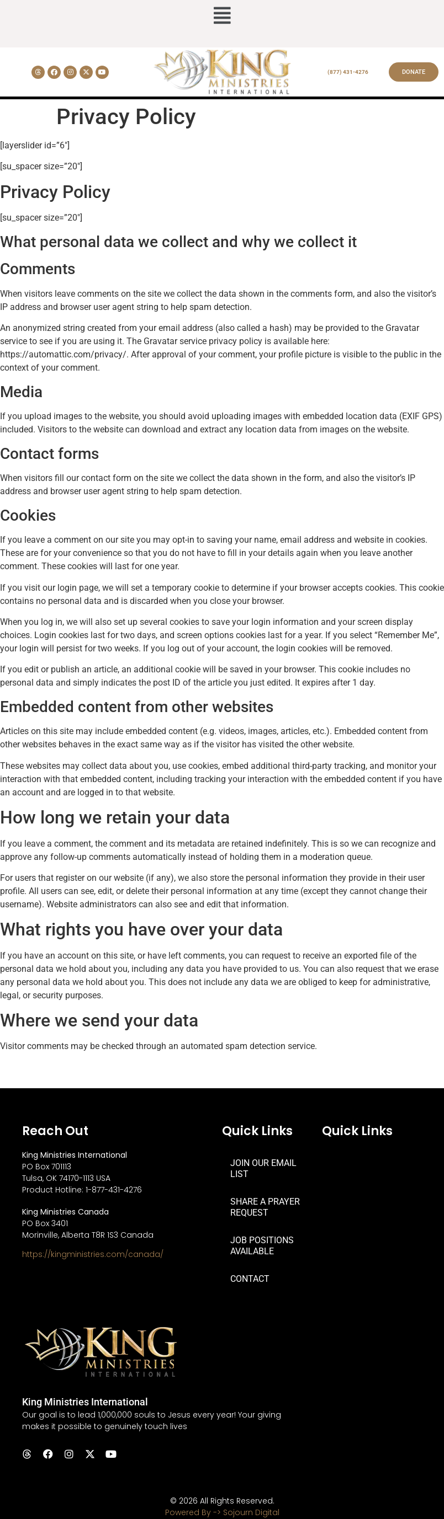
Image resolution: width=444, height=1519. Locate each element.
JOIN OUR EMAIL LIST (263, 1168)
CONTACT (249, 1279)
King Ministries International (85, 1402)
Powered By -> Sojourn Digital (222, 1512)
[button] (222, 17)
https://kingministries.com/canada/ (92, 1254)
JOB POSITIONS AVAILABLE (262, 1245)
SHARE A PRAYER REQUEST (265, 1207)
